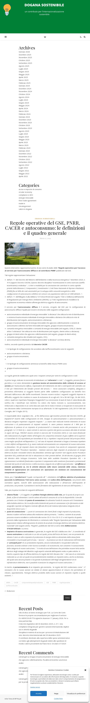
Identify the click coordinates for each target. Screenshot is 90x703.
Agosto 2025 (24, 66)
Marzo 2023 (23, 145)
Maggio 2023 (24, 139)
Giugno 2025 (24, 71)
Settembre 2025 (25, 63)
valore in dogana (25, 209)
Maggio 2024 (24, 105)
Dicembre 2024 (25, 88)
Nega (56, 693)
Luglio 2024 (23, 100)
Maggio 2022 (24, 173)
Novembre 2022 (25, 156)
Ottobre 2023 (24, 125)
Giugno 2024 (24, 103)
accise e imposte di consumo (30, 189)
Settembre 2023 (25, 128)
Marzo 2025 (23, 80)
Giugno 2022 (24, 170)
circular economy (25, 192)
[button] (85, 670)
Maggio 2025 (24, 74)
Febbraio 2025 (24, 83)
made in (22, 203)
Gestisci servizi (35, 687)
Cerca (67, 598)
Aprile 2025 (23, 77)
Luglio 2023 (23, 134)
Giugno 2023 (24, 137)
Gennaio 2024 (24, 117)
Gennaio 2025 (24, 86)
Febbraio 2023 (24, 148)
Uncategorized (25, 206)
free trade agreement (27, 200)
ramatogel (23, 657)
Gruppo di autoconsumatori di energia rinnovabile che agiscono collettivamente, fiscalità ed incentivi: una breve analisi (44, 660)
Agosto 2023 (24, 131)
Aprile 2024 (23, 108)
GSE (47, 583)
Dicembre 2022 (25, 153)
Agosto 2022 (24, 165)
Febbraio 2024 (24, 114)
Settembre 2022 (25, 162)
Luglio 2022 (23, 168)
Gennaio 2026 (24, 52)
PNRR (54, 583)
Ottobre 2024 (24, 94)
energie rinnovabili (26, 198)
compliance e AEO (26, 195)
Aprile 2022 (23, 176)
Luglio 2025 (23, 69)
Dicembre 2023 (25, 120)
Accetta (38, 693)
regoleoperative (64, 583)
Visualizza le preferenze (76, 693)
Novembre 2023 (25, 122)
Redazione (11, 591)
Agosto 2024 (24, 97)
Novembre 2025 (25, 57)
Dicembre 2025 (25, 55)
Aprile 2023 (23, 142)
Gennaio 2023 (24, 151)
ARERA (8, 583)
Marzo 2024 (23, 111)
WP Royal (17, 699)
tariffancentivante (12, 586)
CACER (16, 583)
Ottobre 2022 (24, 159)
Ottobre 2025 (24, 60)
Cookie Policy (58, 699)
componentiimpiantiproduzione (32, 583)
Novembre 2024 (25, 91)
